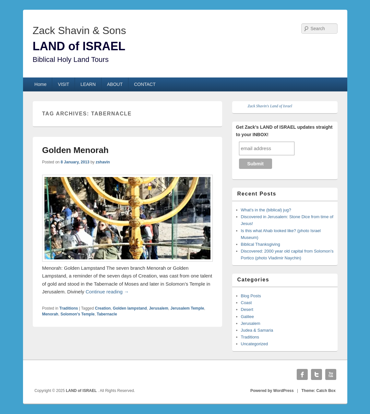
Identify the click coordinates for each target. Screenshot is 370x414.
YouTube (330, 374)
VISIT (63, 84)
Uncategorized (254, 343)
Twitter (316, 374)
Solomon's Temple (77, 314)
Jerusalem (158, 308)
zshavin (103, 162)
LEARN (88, 84)
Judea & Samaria (257, 330)
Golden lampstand (130, 308)
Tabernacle (107, 314)
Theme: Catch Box (319, 390)
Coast (246, 302)
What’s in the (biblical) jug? (266, 209)
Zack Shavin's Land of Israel (270, 106)
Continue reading (107, 291)
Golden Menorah (75, 150)
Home (40, 84)
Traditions (68, 308)
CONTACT (145, 84)
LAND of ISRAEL (79, 46)
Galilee (247, 316)
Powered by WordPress (272, 390)
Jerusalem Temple (187, 308)
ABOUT (115, 84)
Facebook (302, 374)
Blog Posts (251, 295)
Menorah (50, 314)
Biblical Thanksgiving (260, 244)
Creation (103, 308)
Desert (247, 309)
